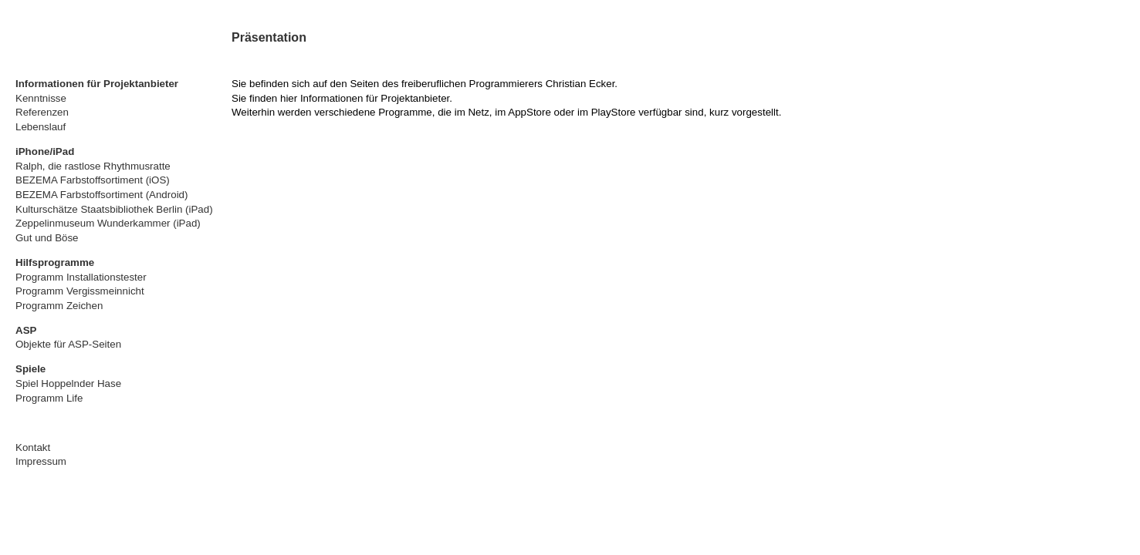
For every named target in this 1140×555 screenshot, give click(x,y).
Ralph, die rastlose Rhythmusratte (93, 166)
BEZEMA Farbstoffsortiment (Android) (101, 194)
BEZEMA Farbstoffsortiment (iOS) (92, 180)
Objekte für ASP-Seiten (68, 344)
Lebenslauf (40, 127)
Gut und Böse (47, 238)
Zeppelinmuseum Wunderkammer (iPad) (108, 223)
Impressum (40, 461)
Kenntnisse (40, 98)
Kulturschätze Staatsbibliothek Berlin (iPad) (114, 209)
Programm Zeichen (59, 305)
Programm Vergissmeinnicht (79, 291)
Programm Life (49, 398)
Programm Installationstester (81, 277)
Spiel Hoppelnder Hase (68, 383)
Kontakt (32, 447)
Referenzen (42, 112)
